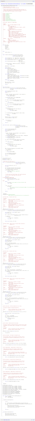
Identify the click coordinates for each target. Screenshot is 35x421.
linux (6, 3)
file (16, 5)
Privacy (7, 419)
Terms (9, 419)
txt (31, 419)
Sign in (33, 1)
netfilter (24, 3)
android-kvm (3, 3)
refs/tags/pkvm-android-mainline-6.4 (14, 3)
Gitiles (4, 419)
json (33, 419)
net (21, 3)
